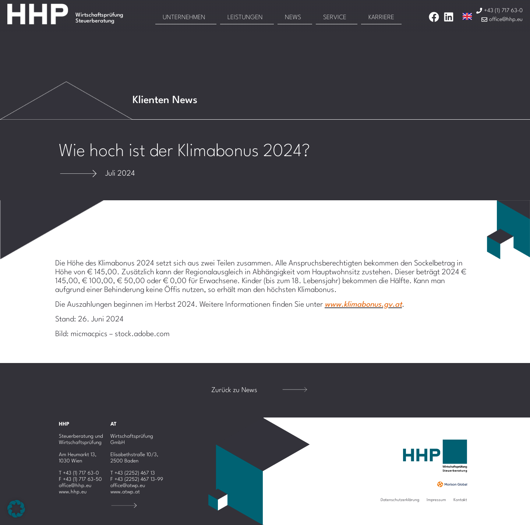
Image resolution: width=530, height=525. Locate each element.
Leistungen (245, 17)
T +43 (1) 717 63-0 (79, 473)
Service (334, 17)
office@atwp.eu (127, 485)
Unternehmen (184, 17)
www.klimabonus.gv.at (363, 305)
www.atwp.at (125, 491)
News (293, 17)
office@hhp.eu (75, 485)
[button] (16, 509)
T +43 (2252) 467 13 (132, 473)
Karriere (381, 17)
